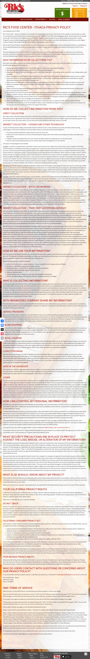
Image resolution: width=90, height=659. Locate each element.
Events (42, 655)
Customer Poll (44, 657)
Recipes (52, 19)
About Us (8, 655)
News (41, 653)
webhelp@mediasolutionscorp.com (67, 574)
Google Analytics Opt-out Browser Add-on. (56, 427)
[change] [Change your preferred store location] (86, 1)
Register (83, 6)
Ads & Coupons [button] (26, 19)
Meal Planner (64, 19)
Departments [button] (40, 19)
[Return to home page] (14, 8)
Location (8, 657)
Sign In (75, 6)
